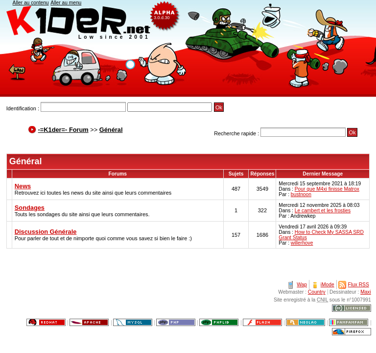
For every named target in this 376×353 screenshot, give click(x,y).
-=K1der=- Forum (63, 129)
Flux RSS (358, 284)
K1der (188, 48)
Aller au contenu (31, 2)
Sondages (30, 207)
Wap (302, 284)
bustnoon (301, 194)
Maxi (365, 292)
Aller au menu (65, 2)
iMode (327, 284)
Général (111, 129)
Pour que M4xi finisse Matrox (327, 189)
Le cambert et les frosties (323, 210)
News (23, 186)
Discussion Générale (46, 231)
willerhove (302, 243)
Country (317, 292)
